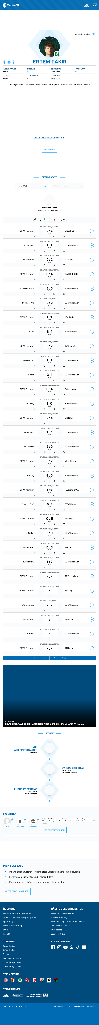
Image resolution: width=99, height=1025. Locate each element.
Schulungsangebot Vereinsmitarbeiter (67, 921)
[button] (4, 62)
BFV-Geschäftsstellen (60, 925)
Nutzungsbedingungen (62, 1006)
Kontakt (6, 934)
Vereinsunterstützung (12, 925)
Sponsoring (8, 921)
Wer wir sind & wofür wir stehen (17, 913)
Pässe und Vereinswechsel (62, 913)
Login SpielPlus (58, 934)
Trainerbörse (56, 929)
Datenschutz (79, 1006)
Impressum (91, 1006)
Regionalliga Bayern (12, 958)
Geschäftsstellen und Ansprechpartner (19, 917)
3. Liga (6, 954)
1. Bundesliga (9, 946)
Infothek (7, 929)
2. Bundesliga (9, 950)
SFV (4, 1006)
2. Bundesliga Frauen (12, 966)
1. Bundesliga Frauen (12, 962)
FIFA (25, 1006)
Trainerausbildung (59, 917)
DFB (11, 1006)
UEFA (18, 1006)
